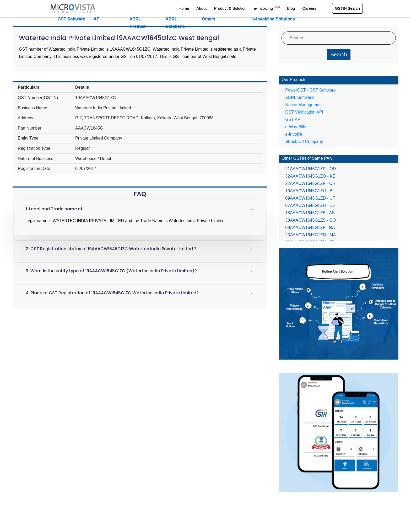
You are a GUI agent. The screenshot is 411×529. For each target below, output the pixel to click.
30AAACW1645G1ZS (310, 220)
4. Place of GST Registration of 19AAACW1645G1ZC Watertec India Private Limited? (112, 293)
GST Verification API (304, 112)
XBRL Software (299, 97)
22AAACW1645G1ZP (310, 183)
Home (195, 9)
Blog (294, 9)
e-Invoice (293, 134)
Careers (310, 9)
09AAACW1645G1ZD (310, 198)
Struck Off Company (304, 141)
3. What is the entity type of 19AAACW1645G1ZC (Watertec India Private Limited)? (111, 271)
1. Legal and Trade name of (54, 209)
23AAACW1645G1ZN (310, 235)
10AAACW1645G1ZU (309, 191)
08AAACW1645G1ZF (310, 227)
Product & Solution (237, 9)
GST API (293, 119)
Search (338, 54)
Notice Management (304, 105)
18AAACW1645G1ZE (310, 213)
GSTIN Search (347, 9)
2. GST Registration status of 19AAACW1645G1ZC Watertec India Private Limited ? (111, 249)
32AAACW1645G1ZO (310, 176)
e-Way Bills (295, 127)
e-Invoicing (271, 9)
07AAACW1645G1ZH (310, 205)
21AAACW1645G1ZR (310, 169)
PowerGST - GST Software (310, 90)
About (210, 9)
